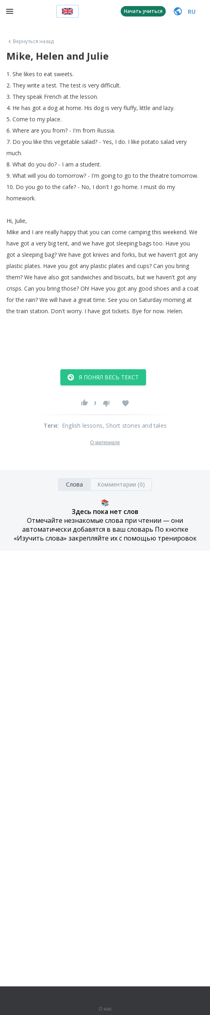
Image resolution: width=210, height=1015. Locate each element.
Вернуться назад (30, 41)
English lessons (82, 425)
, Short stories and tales (135, 425)
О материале (105, 442)
